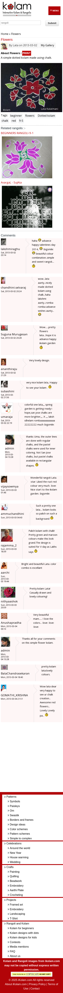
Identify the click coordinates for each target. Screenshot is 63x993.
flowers (29, 115)
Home (4, 34)
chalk (5, 120)
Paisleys (15, 806)
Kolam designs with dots (24, 933)
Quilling (14, 876)
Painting (14, 871)
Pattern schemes (20, 833)
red (14, 120)
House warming (19, 857)
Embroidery (17, 885)
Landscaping (17, 913)
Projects (11, 899)
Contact (35, 988)
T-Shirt (14, 918)
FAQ (12, 951)
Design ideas (17, 824)
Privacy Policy (37, 984)
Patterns (11, 796)
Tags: (4, 115)
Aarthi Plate (17, 890)
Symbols (15, 801)
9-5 (21, 120)
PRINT (27, 53)
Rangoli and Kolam (17, 923)
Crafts (10, 867)
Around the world (20, 848)
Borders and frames (21, 819)
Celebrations (14, 843)
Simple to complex (21, 838)
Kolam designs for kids (23, 937)
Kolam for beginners (22, 928)
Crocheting (16, 894)
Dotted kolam (46, 115)
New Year (15, 852)
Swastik (14, 815)
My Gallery (47, 45)
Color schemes (19, 829)
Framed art (16, 904)
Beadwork (16, 881)
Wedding (15, 862)
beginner (16, 115)
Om (12, 810)
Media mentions (19, 946)
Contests (15, 942)
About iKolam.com (16, 984)
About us (15, 956)
